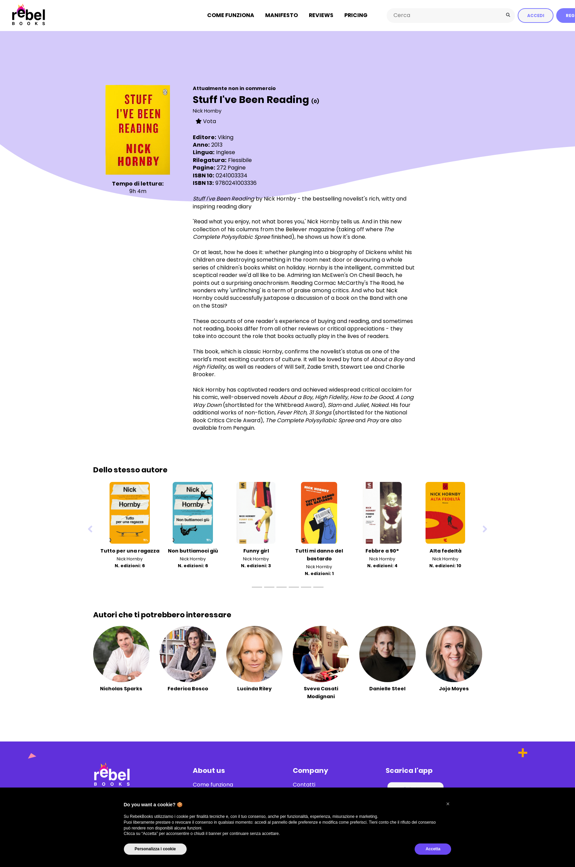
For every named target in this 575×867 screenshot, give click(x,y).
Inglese (225, 152)
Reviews (321, 15)
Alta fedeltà (445, 550)
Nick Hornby (207, 110)
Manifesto (281, 15)
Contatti (304, 784)
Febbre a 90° (382, 550)
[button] (448, 803)
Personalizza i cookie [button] (155, 849)
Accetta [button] (433, 849)
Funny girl (256, 550)
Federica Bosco (188, 688)
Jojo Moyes (454, 688)
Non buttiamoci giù (193, 550)
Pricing (356, 15)
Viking (225, 137)
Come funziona (230, 15)
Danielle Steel (387, 688)
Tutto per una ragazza (129, 550)
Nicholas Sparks (121, 688)
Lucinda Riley (254, 688)
